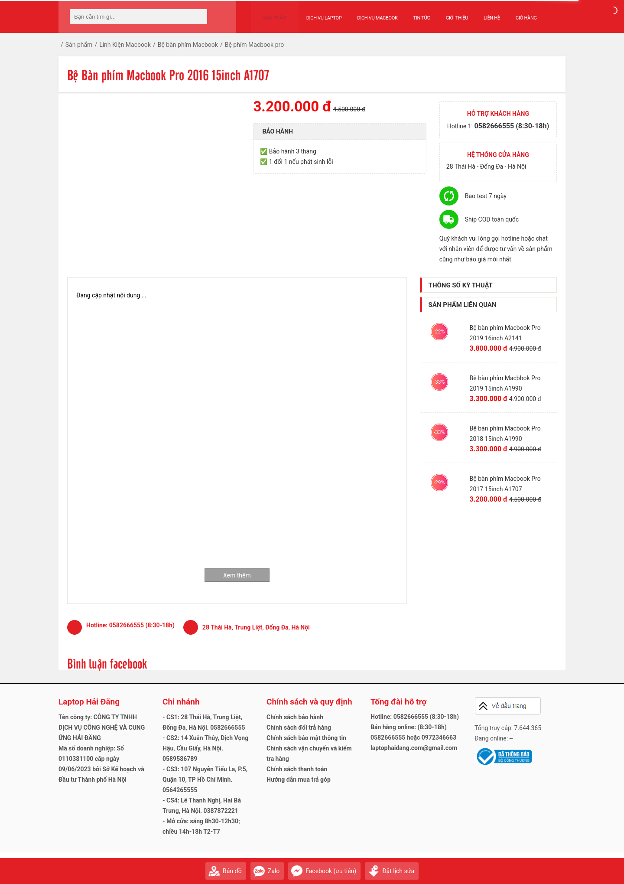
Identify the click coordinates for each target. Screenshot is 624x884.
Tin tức (413, 13)
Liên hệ (483, 13)
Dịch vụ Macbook (369, 13)
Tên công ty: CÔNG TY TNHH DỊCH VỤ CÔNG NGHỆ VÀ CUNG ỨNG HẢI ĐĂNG (101, 727)
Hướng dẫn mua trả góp (298, 779)
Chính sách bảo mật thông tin (306, 737)
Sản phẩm (271, 13)
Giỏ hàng (517, 13)
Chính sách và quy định (309, 702)
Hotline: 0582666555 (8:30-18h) (414, 716)
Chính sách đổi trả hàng (298, 727)
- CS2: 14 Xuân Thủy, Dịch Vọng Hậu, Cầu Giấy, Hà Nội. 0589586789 (205, 748)
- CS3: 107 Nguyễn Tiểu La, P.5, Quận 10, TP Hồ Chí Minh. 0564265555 (204, 779)
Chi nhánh (181, 702)
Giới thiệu (448, 13)
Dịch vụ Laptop (315, 13)
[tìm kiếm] (198, 16)
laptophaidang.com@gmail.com (413, 747)
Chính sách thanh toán (296, 769)
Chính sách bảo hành (294, 717)
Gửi (557, 867)
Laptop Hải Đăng (89, 702)
